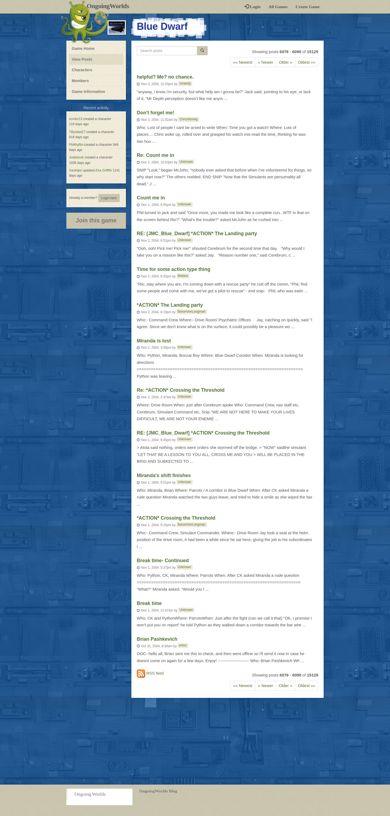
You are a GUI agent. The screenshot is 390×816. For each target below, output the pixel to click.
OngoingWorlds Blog (158, 791)
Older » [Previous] (285, 62)
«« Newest (242, 62)
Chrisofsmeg (188, 119)
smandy (185, 83)
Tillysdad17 (77, 132)
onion (183, 645)
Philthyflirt (76, 145)
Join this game (96, 220)
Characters (82, 69)
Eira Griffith (103, 170)
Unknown (186, 162)
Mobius (183, 276)
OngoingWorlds (110, 6)
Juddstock (76, 157)
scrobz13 (75, 119)
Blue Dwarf (162, 26)
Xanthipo (75, 170)
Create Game (308, 6)
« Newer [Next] (265, 62)
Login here (109, 198)
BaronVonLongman (192, 311)
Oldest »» (306, 62)
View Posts (82, 59)
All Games (278, 6)
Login (253, 6)
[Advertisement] (195, 741)
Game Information (88, 91)
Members (80, 81)
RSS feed (150, 673)
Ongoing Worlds (90, 794)
